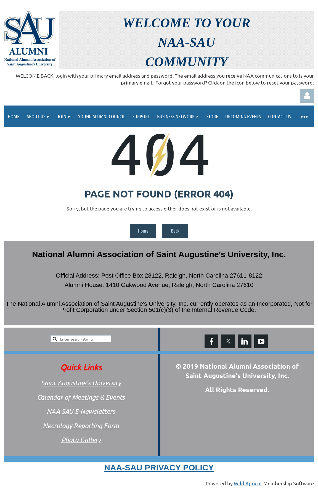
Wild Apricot (248, 483)
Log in (307, 96)
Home (143, 231)
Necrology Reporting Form (81, 425)
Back (175, 231)
